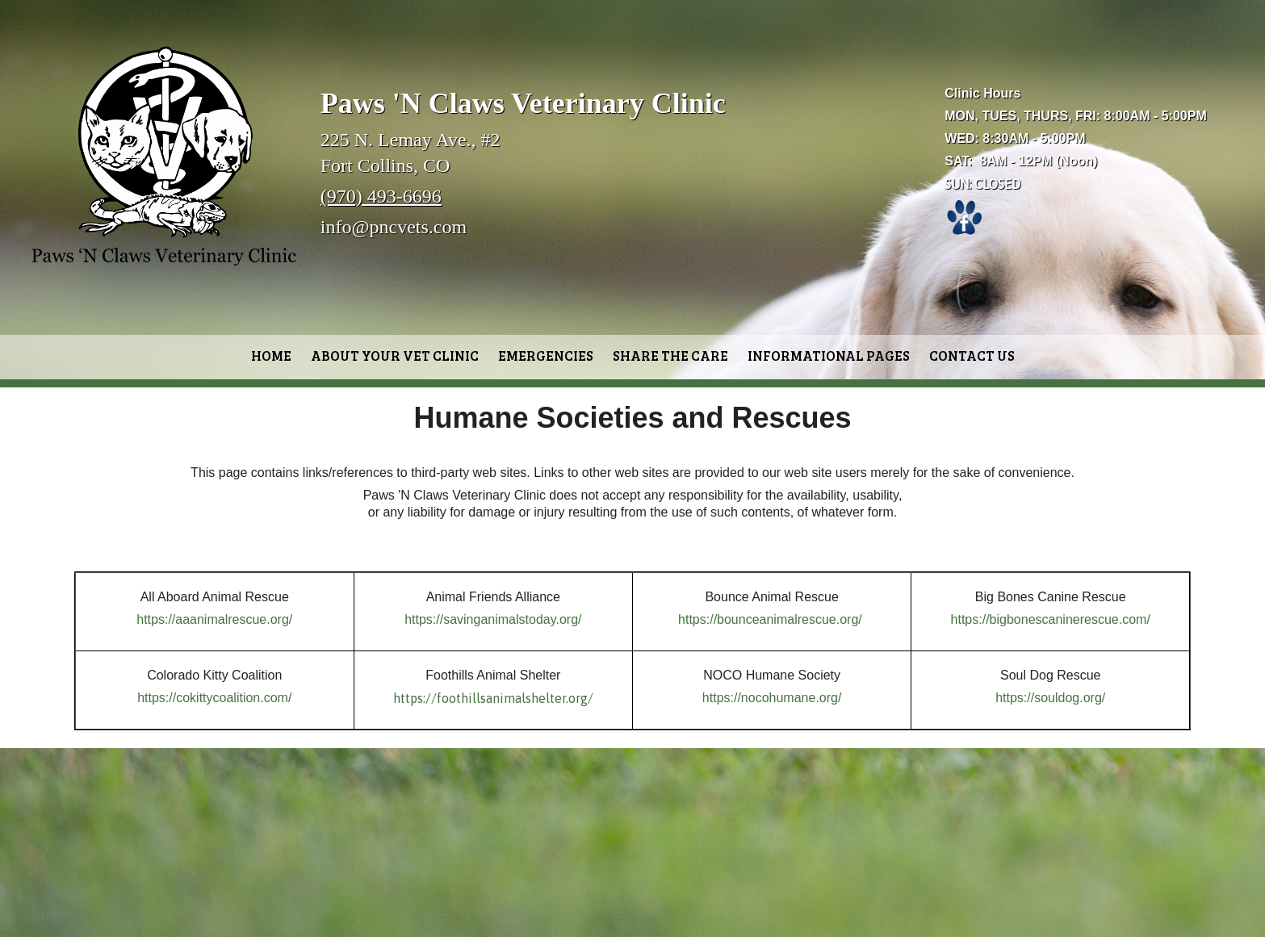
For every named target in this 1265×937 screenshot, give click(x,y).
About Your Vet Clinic (395, 355)
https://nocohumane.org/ (772, 698)
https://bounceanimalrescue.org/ (770, 619)
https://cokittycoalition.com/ (214, 698)
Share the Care (670, 355)
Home (271, 355)
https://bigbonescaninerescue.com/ (1050, 619)
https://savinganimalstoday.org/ (492, 619)
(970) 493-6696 (381, 196)
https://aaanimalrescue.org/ (214, 619)
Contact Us (972, 355)
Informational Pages (829, 355)
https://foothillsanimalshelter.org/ (493, 698)
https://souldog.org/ (1050, 698)
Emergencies (545, 355)
